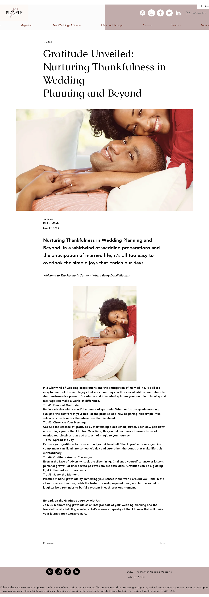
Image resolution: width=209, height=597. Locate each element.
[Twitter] (169, 12)
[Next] (157, 543)
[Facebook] (160, 12)
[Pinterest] (142, 12)
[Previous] (55, 543)
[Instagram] (151, 12)
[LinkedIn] (178, 12)
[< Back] (55, 41)
